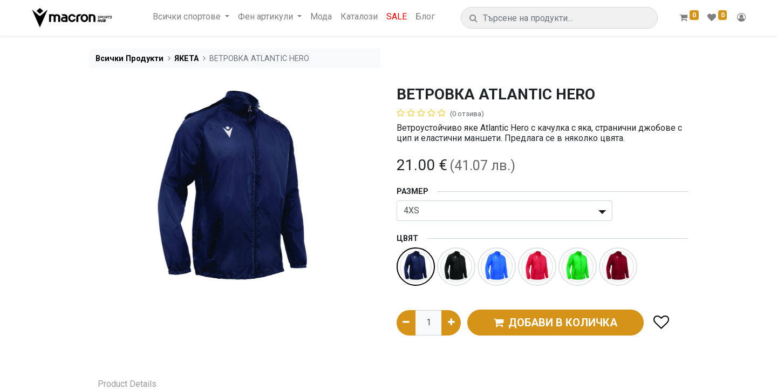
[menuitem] (321, 16)
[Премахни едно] (406, 322)
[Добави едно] (450, 322)
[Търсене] (473, 18)
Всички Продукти (129, 58)
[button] (660, 323)
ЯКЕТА (186, 58)
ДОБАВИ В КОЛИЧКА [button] (555, 322)
